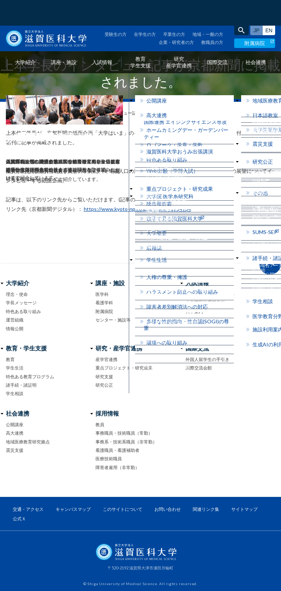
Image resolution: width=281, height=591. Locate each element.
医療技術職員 (108, 458)
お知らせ (29, 113)
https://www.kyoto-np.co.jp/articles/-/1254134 (137, 209)
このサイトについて (122, 509)
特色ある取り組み (23, 311)
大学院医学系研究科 (205, 302)
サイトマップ (244, 509)
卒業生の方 (174, 8)
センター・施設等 (113, 320)
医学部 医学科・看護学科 (210, 294)
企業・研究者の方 (176, 16)
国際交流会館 (199, 368)
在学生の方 (145, 8)
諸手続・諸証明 (21, 385)
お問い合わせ (199, 328)
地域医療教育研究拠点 (28, 442)
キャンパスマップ (73, 509)
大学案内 (194, 311)
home (8, 113)
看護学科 (104, 302)
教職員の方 (212, 16)
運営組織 (14, 320)
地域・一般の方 (207, 8)
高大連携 (14, 433)
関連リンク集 (206, 509)
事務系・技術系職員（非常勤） (126, 442)
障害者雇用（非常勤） (117, 467)
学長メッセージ (21, 302)
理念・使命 (17, 294)
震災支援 (14, 450)
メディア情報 (61, 113)
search (241, 4)
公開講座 (14, 424)
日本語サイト (256, 5)
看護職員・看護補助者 (117, 450)
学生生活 (14, 368)
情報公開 (14, 328)
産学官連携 (106, 359)
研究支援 (104, 376)
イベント (194, 320)
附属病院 (254, 17)
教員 (99, 424)
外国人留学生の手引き (207, 359)
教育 (10, 359)
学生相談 (14, 393)
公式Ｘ (19, 518)
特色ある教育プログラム (30, 376)
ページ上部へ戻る (270, 264)
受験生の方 (116, 8)
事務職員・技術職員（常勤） (124, 433)
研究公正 (104, 385)
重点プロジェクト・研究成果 (124, 368)
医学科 (102, 294)
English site (269, 5)
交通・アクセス (28, 509)
